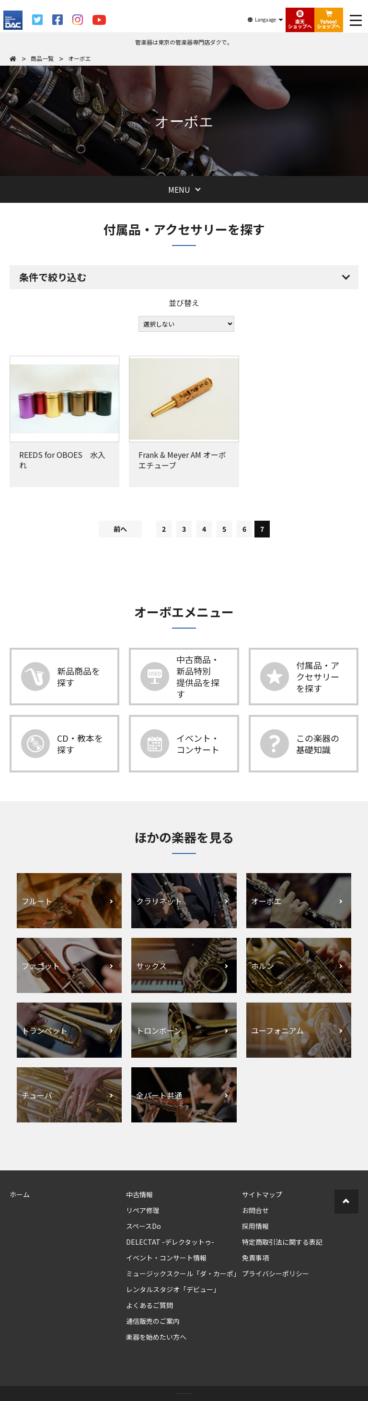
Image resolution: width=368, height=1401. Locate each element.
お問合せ (255, 1210)
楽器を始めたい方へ (156, 1337)
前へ (120, 529)
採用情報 (255, 1226)
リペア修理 (143, 1210)
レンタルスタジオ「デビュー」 (173, 1289)
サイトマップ (262, 1194)
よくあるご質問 (149, 1305)
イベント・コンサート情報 (166, 1257)
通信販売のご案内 (153, 1321)
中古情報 (139, 1194)
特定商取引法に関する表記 (282, 1242)
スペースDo (143, 1226)
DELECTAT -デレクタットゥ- (170, 1242)
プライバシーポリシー (275, 1273)
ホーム (20, 1194)
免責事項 (255, 1257)
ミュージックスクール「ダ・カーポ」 (183, 1273)
